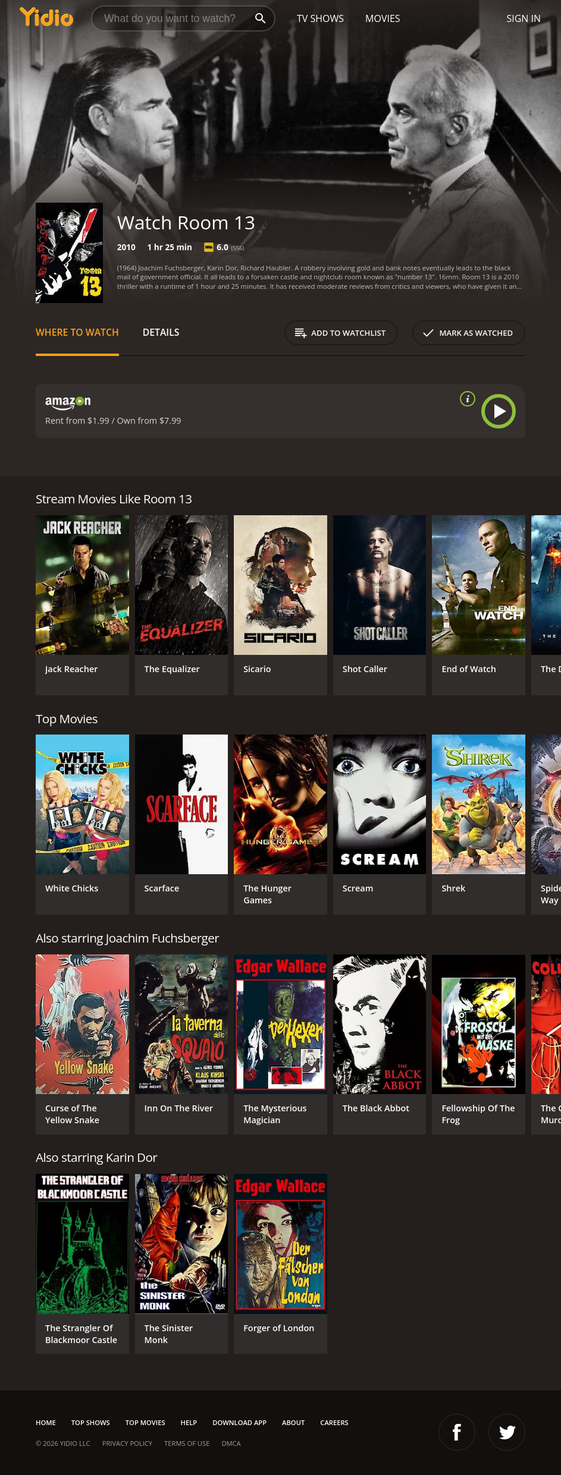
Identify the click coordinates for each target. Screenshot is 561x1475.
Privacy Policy (127, 1443)
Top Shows (90, 1422)
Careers (334, 1422)
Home (46, 1422)
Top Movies (145, 1422)
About (293, 1422)
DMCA (230, 1443)
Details (161, 332)
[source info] (465, 398)
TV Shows (320, 18)
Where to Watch (77, 332)
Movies (382, 18)
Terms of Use (186, 1443)
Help (189, 1422)
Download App (239, 1422)
